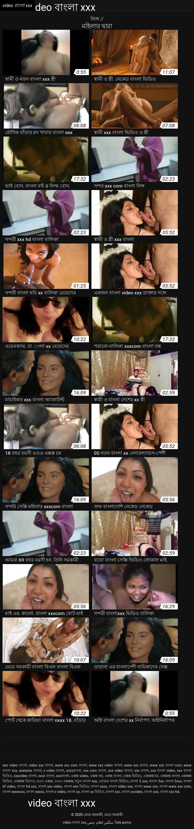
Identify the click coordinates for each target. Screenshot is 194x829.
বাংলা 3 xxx (139, 781)
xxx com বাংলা (94, 771)
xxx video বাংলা (120, 771)
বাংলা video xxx (121, 786)
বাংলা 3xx (156, 781)
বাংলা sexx (99, 786)
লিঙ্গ (95, 19)
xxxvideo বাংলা (25, 776)
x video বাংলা (53, 771)
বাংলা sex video (50, 786)
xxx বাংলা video (163, 771)
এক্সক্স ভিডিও (132, 776)
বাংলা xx (73, 792)
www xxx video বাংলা (105, 765)
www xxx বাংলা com (166, 765)
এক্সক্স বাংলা (113, 776)
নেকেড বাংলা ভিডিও (114, 781)
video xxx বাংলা (41, 765)
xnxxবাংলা (74, 771)
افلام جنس (95, 822)
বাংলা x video (56, 792)
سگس (108, 822)
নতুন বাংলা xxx (86, 781)
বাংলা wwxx (35, 792)
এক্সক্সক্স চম (151, 776)
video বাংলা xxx (74, 822)
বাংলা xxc (113, 792)
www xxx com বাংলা (71, 765)
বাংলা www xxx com (175, 786)
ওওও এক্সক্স (44, 781)
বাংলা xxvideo (132, 792)
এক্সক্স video (79, 776)
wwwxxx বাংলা (30, 771)
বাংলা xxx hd (169, 792)
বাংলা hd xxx (26, 786)
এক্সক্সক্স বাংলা (170, 776)
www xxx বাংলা (136, 765)
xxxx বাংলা (46, 776)
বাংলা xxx (151, 792)
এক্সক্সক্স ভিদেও (24, 781)
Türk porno (122, 822)
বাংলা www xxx (146, 786)
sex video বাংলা (15, 765)
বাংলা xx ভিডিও (92, 792)
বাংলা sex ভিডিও (76, 786)
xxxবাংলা (62, 776)
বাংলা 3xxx (173, 781)
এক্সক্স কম (96, 776)
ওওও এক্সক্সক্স (63, 781)
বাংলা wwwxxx (14, 792)
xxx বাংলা (141, 771)
